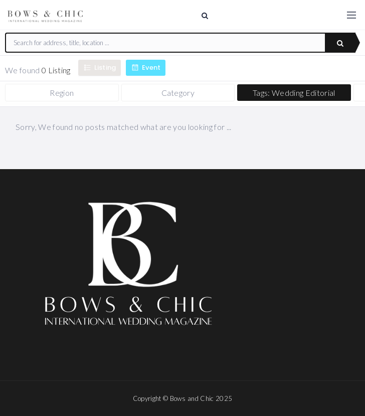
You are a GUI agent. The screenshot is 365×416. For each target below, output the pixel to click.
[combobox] (165, 43)
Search (340, 43)
